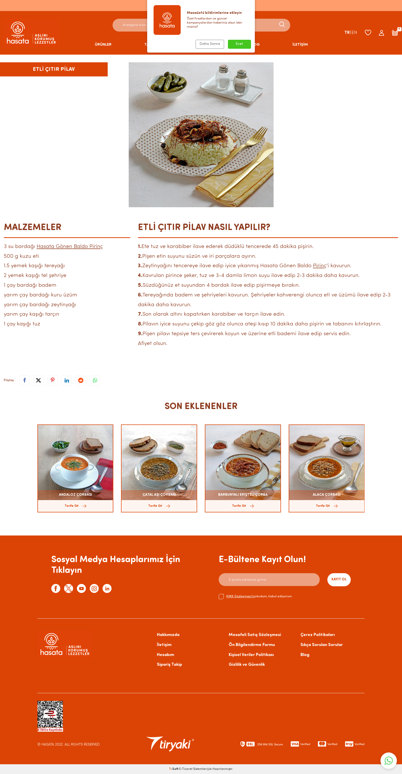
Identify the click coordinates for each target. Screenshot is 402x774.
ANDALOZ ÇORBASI (75, 495)
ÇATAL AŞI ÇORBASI (159, 495)
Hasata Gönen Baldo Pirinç (70, 246)
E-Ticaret (185, 769)
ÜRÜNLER (103, 45)
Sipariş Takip (169, 664)
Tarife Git (75, 506)
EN (354, 33)
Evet (239, 44)
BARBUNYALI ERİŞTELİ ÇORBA (243, 495)
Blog (304, 655)
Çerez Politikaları (317, 635)
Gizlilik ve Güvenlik (247, 664)
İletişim (164, 645)
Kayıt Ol (339, 579)
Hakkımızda (168, 635)
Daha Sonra (210, 44)
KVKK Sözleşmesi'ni (240, 596)
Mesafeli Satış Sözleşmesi (255, 635)
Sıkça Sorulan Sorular (321, 645)
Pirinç (319, 266)
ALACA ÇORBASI (326, 495)
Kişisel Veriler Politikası (251, 655)
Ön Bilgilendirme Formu (252, 645)
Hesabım (165, 655)
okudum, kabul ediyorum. (256, 596)
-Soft (174, 769)
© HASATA (45, 745)
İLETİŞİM (300, 45)
